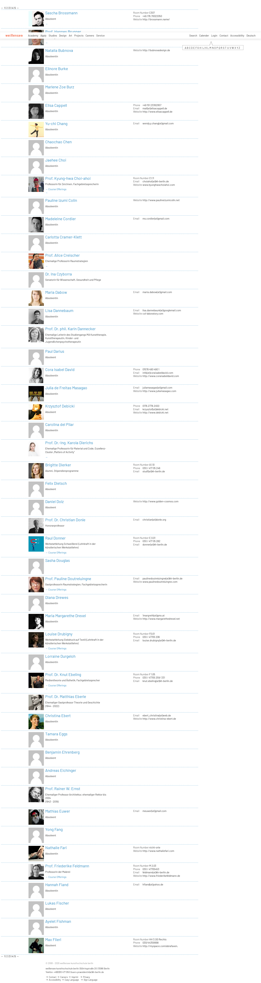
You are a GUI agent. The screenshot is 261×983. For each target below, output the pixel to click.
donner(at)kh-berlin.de (155, 544)
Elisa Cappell (56, 105)
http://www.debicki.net (155, 412)
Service (100, 35)
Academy (33, 35)
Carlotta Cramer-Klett (63, 237)
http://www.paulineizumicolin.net (161, 200)
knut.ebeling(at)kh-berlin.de (158, 680)
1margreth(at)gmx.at (154, 615)
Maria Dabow (56, 292)
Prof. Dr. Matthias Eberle (65, 696)
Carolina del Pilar (59, 424)
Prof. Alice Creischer (62, 255)
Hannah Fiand (56, 884)
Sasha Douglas (57, 560)
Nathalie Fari (56, 847)
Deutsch (251, 35)
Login (214, 35)
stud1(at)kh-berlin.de (154, 471)
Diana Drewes (56, 597)
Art (70, 35)
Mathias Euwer (57, 811)
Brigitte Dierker (58, 464)
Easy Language (70, 979)
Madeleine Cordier (60, 218)
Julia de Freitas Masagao (66, 387)
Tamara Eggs (56, 733)
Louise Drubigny (59, 633)
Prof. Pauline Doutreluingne (68, 578)
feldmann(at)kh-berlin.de (156, 872)
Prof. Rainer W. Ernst (62, 788)
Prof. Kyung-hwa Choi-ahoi (68, 178)
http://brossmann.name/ (156, 19)
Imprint (73, 977)
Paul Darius (54, 351)
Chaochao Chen (58, 141)
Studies (53, 35)
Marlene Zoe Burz (59, 86)
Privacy (85, 977)
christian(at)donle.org (154, 519)
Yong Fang (54, 829)
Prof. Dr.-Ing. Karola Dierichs (69, 442)
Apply (43, 35)
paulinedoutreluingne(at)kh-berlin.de (162, 578)
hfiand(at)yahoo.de (153, 884)
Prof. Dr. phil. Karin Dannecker (70, 328)
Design (63, 35)
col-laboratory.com (153, 313)
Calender (204, 35)
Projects (78, 35)
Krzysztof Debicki (60, 406)
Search (193, 35)
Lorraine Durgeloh (60, 656)
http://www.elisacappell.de (157, 111)
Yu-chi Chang (56, 123)
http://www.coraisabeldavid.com (161, 375)
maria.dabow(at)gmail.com (157, 292)
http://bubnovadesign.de (156, 50)
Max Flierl (53, 939)
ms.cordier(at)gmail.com (156, 218)
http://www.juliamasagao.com (159, 390)
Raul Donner (55, 538)
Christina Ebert (58, 715)
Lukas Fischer (57, 903)
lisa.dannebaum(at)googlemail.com (162, 310)
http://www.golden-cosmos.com (160, 501)
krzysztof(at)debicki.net (155, 409)
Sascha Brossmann (61, 12)
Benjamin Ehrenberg (62, 752)
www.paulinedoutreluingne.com (160, 581)
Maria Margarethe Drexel (65, 615)
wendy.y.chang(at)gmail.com (158, 123)
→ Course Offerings (55, 189)
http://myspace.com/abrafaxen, (160, 946)
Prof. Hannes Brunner (63, 31)
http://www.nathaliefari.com (158, 850)
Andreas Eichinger (60, 770)
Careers (90, 35)
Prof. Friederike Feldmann (67, 865)
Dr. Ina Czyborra (58, 274)
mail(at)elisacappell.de (155, 108)
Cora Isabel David (60, 369)
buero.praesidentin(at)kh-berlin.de (87, 972)
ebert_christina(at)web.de (157, 715)
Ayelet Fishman (58, 921)
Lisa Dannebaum (59, 310)
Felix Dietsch (56, 483)
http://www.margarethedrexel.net (161, 618)
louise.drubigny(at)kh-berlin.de (159, 640)
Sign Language (88, 979)
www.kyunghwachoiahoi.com (159, 184)
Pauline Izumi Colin (61, 200)
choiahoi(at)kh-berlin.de (156, 181)
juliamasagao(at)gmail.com (157, 387)
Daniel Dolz (54, 501)
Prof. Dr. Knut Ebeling (63, 674)
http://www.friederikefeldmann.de (161, 875)
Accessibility (237, 35)
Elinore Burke (56, 68)
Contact (224, 35)
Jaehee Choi (55, 160)
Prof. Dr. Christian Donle (65, 519)
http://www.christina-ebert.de (159, 718)
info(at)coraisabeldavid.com (158, 372)
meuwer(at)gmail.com (154, 810)
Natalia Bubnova (59, 50)
